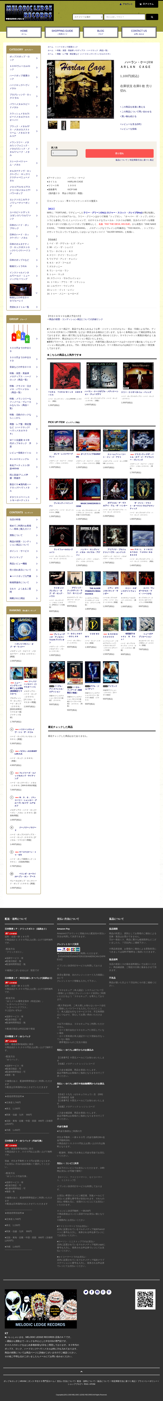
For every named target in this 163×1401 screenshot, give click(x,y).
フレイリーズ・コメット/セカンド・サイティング (25, 776)
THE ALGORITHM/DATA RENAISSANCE (92, 591)
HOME (24, 32)
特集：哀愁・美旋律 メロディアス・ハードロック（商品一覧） (83, 50)
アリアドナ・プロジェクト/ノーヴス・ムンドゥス (114, 550)
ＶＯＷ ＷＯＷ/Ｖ (92, 635)
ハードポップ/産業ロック (67, 47)
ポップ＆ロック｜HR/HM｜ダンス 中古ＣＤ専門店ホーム (29, 1381)
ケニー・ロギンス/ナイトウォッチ (128, 591)
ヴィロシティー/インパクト (61, 504)
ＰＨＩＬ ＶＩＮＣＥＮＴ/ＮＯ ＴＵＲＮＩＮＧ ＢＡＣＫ (142, 552)
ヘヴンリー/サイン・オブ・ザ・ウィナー (21, 645)
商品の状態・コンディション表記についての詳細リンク (76, 319)
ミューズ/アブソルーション (146, 635)
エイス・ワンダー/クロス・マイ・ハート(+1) (146, 591)
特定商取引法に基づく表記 (142, 160)
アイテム (146, 4)
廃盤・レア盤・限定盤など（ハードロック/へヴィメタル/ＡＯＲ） (84, 54)
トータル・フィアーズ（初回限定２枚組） (74, 690)
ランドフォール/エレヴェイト (61, 550)
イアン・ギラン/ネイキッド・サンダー (111, 591)
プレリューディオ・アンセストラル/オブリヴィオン (57, 638)
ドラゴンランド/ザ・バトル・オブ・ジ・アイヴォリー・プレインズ (142, 457)
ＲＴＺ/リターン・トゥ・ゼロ (25, 853)
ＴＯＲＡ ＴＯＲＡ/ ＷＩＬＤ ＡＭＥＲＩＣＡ (65, 393)
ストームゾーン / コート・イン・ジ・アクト (114, 455)
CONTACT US (139, 32)
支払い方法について (66, 1381)
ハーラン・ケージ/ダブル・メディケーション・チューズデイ (101, 392)
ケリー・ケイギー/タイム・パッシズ (136, 392)
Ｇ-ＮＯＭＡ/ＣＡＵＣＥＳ (110, 635)
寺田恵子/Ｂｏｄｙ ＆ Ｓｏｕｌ (128, 636)
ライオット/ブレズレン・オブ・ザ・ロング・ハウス (56, 592)
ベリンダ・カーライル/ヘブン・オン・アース (25, 875)
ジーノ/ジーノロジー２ (25, 828)
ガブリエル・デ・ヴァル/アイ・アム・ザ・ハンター (115, 504)
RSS (86, 1384)
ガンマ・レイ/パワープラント (61, 455)
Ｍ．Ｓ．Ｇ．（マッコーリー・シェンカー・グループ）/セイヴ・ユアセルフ (26, 801)
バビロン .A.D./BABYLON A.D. (26, 752)
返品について (122, 160)
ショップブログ (75, 1384)
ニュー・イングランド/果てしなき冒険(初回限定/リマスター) (16, 688)
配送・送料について (86, 1381)
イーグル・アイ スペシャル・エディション (56, 689)
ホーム (50, 47)
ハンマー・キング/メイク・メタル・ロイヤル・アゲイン (88, 552)
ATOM (92, 1384)
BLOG (100, 32)
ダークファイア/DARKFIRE (88, 455)
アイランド (110, 686)
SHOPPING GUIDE (62, 32)
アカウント (128, 4)
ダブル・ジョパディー (92, 687)
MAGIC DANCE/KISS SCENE (88, 504)
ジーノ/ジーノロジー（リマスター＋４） (30, 684)
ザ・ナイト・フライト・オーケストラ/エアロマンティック (142, 506)
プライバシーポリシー (148, 1381)
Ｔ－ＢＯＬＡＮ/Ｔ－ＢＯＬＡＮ (74, 635)
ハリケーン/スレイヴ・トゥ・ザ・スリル (24, 730)
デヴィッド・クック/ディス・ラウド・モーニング (75, 590)
